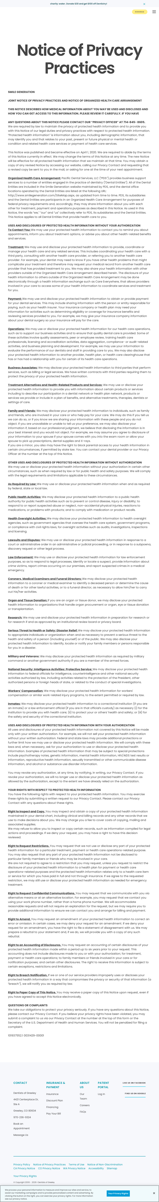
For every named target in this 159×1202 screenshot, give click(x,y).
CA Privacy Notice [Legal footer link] (24, 1168)
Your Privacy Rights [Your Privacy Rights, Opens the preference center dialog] (118, 1193)
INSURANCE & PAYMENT (55, 1085)
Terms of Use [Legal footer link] (76, 1164)
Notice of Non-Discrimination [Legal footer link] (105, 1164)
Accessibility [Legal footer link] (96, 1168)
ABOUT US (84, 1085)
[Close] (154, 1193)
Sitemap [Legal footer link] (112, 1168)
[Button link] (139, 12)
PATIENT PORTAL (103, 1085)
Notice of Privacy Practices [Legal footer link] (49, 1164)
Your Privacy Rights (25, 1176)
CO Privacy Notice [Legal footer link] (49, 1168)
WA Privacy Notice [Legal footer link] (74, 1168)
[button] (154, 12)
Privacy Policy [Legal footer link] (21, 1164)
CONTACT (20, 1083)
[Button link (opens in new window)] (134, 1084)
